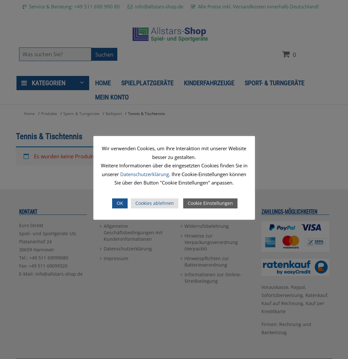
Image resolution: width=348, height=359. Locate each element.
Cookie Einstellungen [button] (210, 203)
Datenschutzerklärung (144, 174)
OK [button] (120, 203)
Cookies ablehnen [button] (154, 203)
